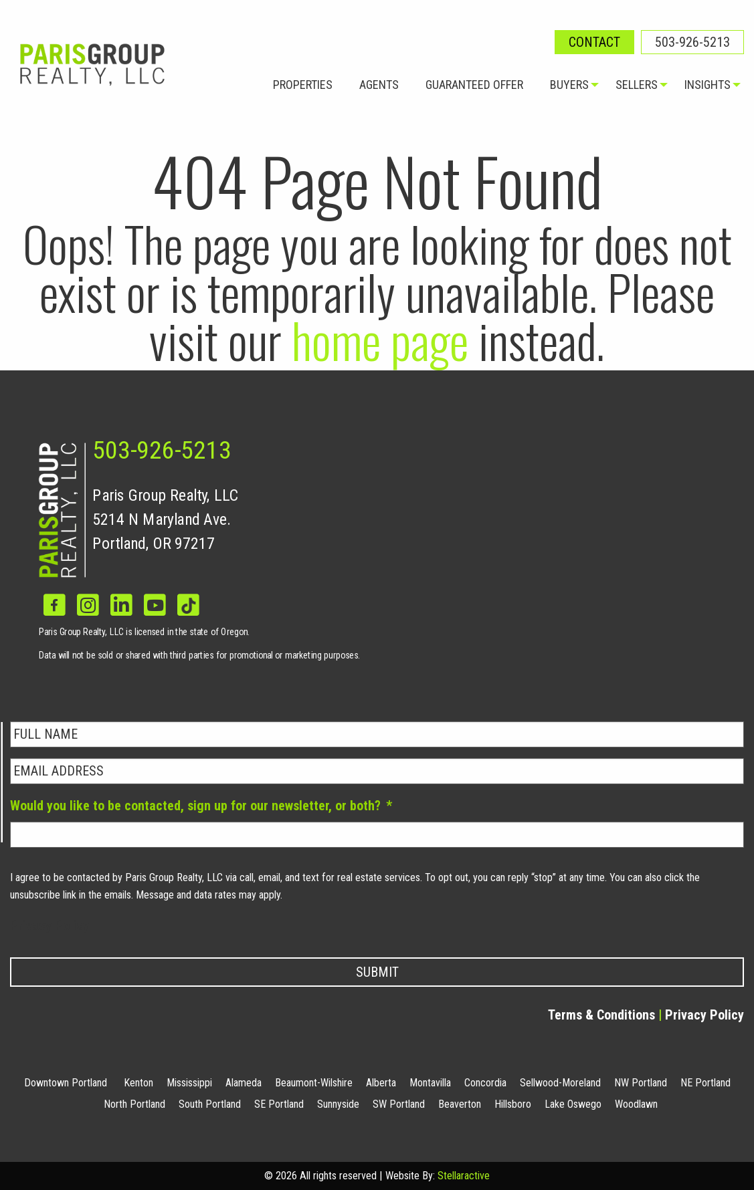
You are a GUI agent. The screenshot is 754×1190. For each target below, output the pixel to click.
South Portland (210, 1104)
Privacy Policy (49, 925)
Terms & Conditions (601, 1015)
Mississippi (189, 1082)
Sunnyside (338, 1104)
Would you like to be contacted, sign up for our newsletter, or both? (201, 806)
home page (380, 339)
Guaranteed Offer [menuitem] (474, 85)
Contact (594, 42)
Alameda (243, 1082)
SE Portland (279, 1104)
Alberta (381, 1082)
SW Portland (399, 1104)
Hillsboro (512, 1104)
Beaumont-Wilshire (314, 1082)
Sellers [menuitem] (637, 85)
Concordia (485, 1082)
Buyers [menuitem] (569, 85)
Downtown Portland (65, 1082)
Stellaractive (464, 1175)
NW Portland (640, 1082)
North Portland (134, 1104)
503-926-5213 (692, 42)
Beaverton (459, 1104)
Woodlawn (636, 1104)
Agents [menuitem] (379, 85)
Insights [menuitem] (707, 85)
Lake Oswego (573, 1104)
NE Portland (705, 1082)
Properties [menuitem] (303, 85)
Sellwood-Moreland (560, 1082)
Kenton (138, 1082)
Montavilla (430, 1082)
